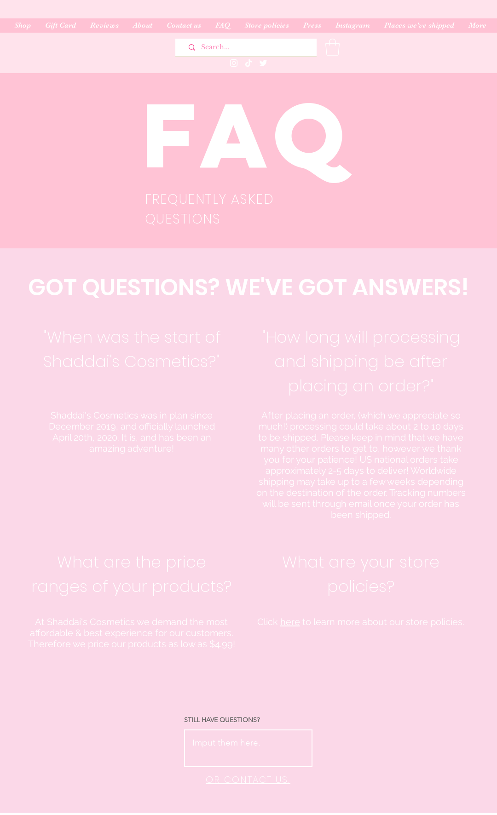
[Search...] (249, 47)
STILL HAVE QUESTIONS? (222, 720)
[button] (332, 47)
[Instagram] (234, 63)
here (290, 621)
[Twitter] (263, 63)
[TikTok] (248, 63)
